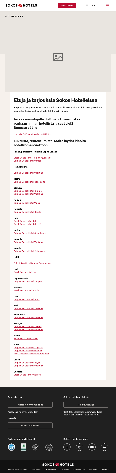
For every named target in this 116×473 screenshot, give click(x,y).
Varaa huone (67, 5)
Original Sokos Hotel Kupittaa (28, 347)
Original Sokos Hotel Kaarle (27, 212)
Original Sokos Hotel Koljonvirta (29, 182)
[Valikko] (108, 5)
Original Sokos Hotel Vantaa (27, 160)
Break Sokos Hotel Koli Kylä (27, 224)
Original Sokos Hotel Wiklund (28, 350)
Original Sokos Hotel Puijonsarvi (29, 251)
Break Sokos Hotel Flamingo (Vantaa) (32, 157)
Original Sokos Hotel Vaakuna (28, 172)
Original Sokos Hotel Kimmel (28, 191)
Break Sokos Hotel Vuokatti (27, 374)
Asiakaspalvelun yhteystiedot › (23, 412)
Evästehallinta (79, 469)
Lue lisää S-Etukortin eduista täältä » (32, 134)
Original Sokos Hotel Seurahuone (30, 233)
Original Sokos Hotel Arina (27, 299)
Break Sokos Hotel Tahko (26, 338)
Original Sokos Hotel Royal (27, 362)
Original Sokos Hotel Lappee (28, 281)
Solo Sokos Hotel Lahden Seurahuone (32, 263)
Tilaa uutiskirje (85, 404)
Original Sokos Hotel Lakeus (28, 326)
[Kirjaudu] (90, 5)
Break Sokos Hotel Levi (25, 272)
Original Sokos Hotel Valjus (27, 203)
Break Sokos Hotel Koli (25, 221)
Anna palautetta (30, 425)
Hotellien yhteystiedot (30, 404)
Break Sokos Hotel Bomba (26, 290)
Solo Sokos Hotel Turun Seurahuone (31, 353)
